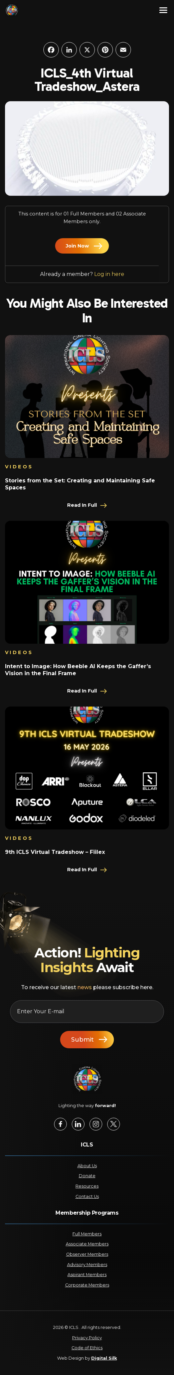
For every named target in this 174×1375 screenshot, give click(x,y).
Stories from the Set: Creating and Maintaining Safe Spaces (80, 484)
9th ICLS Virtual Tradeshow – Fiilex (55, 852)
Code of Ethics (87, 1347)
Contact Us (87, 1196)
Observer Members (87, 1254)
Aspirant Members (87, 1274)
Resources (87, 1186)
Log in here (109, 274)
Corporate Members (87, 1284)
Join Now (77, 246)
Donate (87, 1175)
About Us (87, 1165)
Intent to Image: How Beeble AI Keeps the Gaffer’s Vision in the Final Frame (78, 669)
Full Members (87, 1233)
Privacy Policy (87, 1337)
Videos (19, 467)
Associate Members (87, 1243)
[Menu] (163, 10)
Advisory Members (87, 1264)
